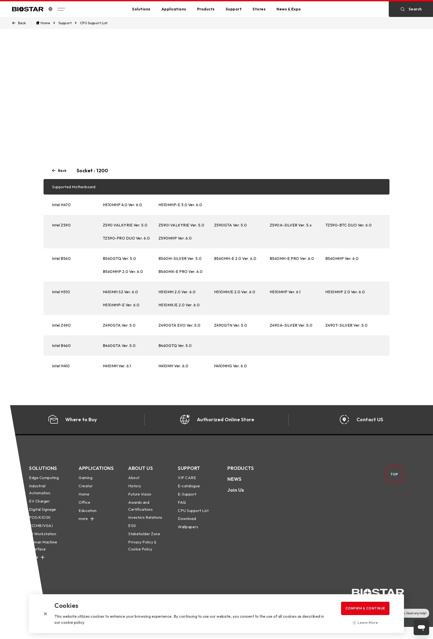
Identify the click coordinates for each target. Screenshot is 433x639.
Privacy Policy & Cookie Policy (142, 549)
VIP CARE (187, 481)
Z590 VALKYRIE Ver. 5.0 (125, 225)
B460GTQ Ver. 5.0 (175, 345)
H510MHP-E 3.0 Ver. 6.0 (180, 204)
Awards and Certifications (140, 509)
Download (187, 522)
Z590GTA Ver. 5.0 (230, 225)
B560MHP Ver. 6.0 (342, 258)
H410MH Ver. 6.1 (117, 365)
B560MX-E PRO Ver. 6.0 (180, 271)
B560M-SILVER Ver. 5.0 (180, 258)
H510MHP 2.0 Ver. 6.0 (345, 291)
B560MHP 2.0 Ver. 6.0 (123, 271)
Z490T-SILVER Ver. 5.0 (346, 325)
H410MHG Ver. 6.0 (230, 365)
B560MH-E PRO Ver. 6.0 (292, 258)
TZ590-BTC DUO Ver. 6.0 (348, 225)
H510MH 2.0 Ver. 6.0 (177, 291)
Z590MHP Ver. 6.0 (175, 238)
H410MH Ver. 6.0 (173, 365)
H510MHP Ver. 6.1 (285, 291)
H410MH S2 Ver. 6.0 (120, 291)
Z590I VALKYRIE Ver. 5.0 (181, 225)
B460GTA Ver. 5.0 (119, 345)
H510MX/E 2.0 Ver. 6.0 (179, 304)
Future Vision (139, 497)
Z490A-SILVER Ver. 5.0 (291, 325)
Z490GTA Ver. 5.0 (119, 325)
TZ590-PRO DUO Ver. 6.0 (126, 238)
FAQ (182, 506)
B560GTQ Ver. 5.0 (119, 258)
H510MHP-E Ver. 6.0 (121, 304)
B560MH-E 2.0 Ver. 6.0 (235, 258)
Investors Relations (145, 521)
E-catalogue (189, 489)
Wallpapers (188, 530)
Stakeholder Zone (144, 537)
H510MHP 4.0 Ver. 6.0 (122, 204)
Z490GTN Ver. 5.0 (230, 325)
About (134, 481)
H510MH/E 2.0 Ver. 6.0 (234, 291)
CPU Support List (193, 514)
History (134, 489)
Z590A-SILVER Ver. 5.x (291, 225)
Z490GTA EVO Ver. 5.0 (179, 325)
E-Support (187, 497)
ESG (132, 529)
